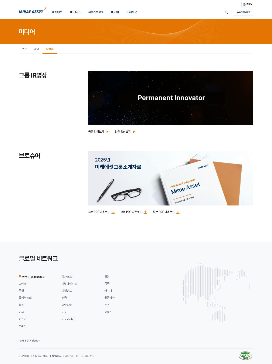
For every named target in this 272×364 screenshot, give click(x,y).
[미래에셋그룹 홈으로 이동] (33, 11)
